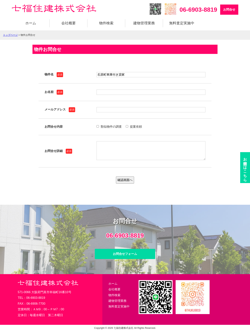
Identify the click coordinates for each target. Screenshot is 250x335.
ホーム (30, 23)
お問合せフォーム (125, 257)
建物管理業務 (144, 23)
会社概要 (68, 23)
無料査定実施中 (181, 23)
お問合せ (229, 9)
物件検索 (106, 23)
